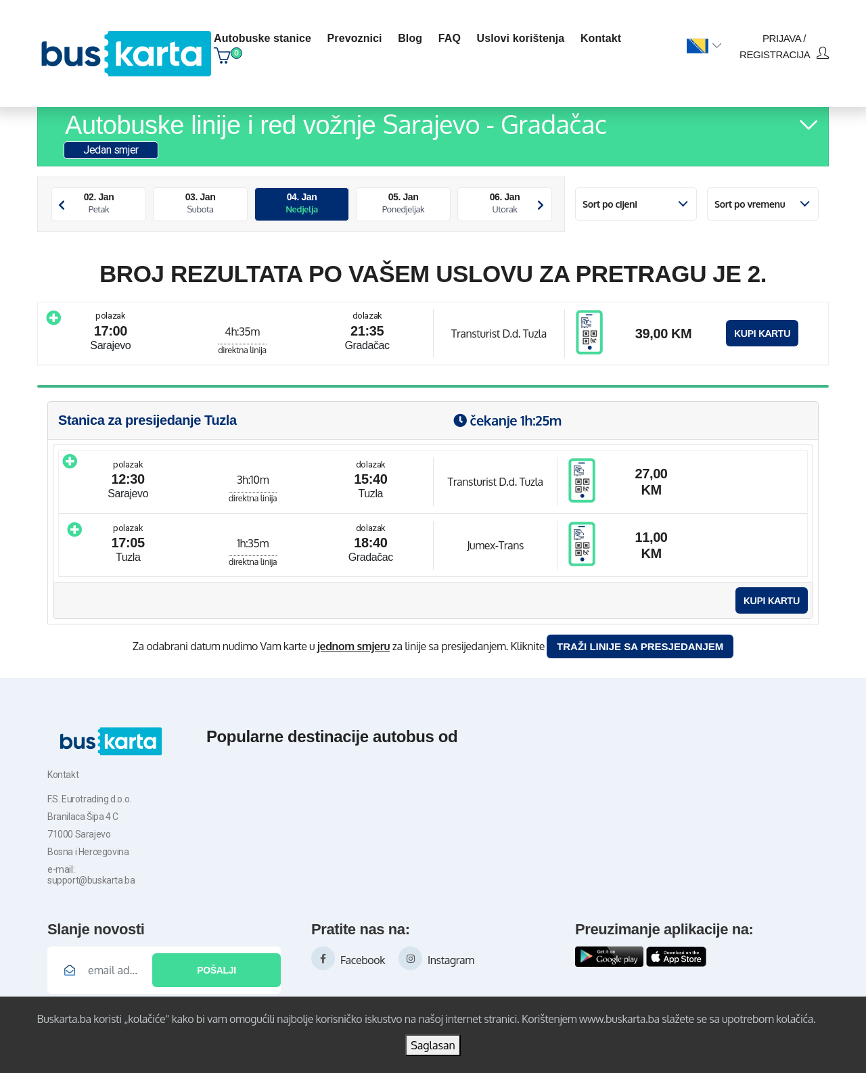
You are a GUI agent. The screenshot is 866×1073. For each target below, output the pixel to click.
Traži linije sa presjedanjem (640, 646)
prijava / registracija (784, 46)
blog (410, 38)
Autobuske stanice (262, 38)
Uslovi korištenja (521, 38)
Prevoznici (354, 38)
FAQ (449, 38)
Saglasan (433, 1045)
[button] (704, 46)
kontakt (600, 38)
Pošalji (216, 970)
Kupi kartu (762, 333)
